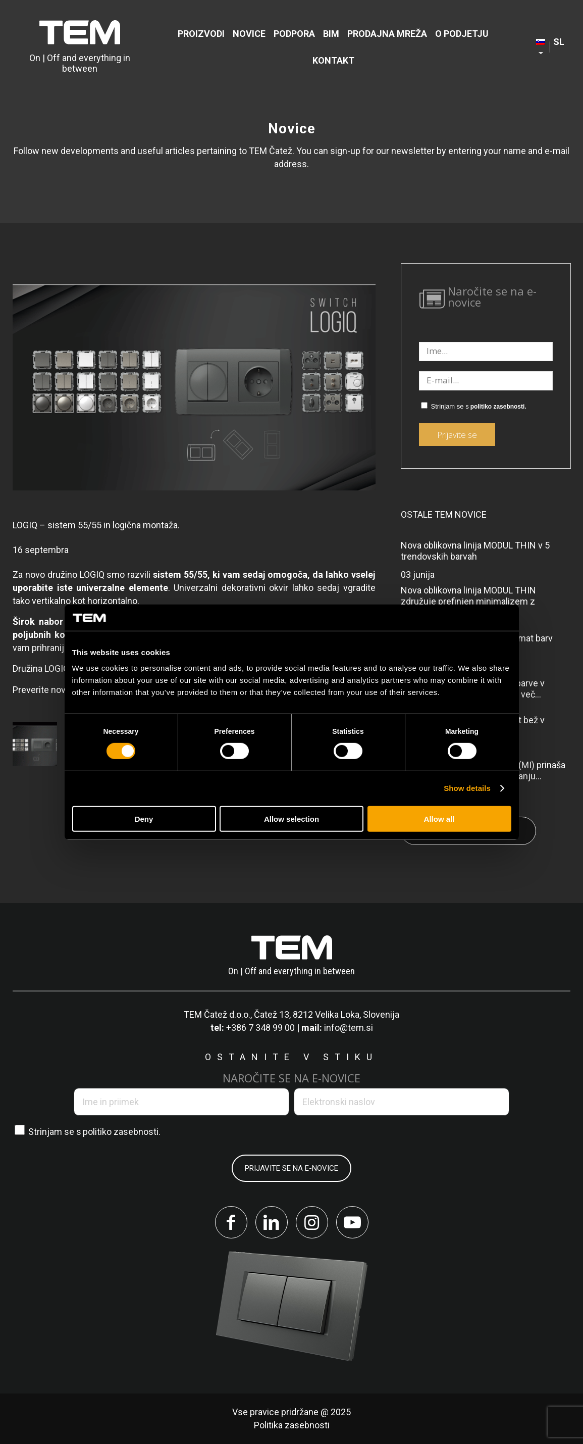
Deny (144, 819)
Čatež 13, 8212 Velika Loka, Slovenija (326, 1014)
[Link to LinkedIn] (271, 1222)
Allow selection (291, 819)
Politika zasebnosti (292, 1425)
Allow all (439, 819)
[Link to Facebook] (231, 1222)
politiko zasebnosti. (498, 406)
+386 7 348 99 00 (260, 1027)
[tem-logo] (79, 47)
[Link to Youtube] (352, 1222)
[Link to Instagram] (312, 1222)
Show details (467, 788)
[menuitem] (201, 33)
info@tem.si (348, 1027)
